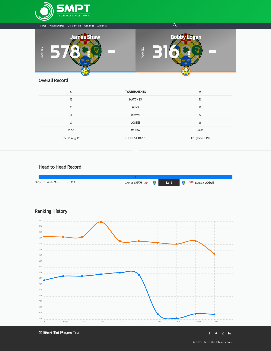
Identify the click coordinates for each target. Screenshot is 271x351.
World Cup (89, 25)
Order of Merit (74, 25)
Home (43, 25)
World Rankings (56, 25)
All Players (102, 25)
